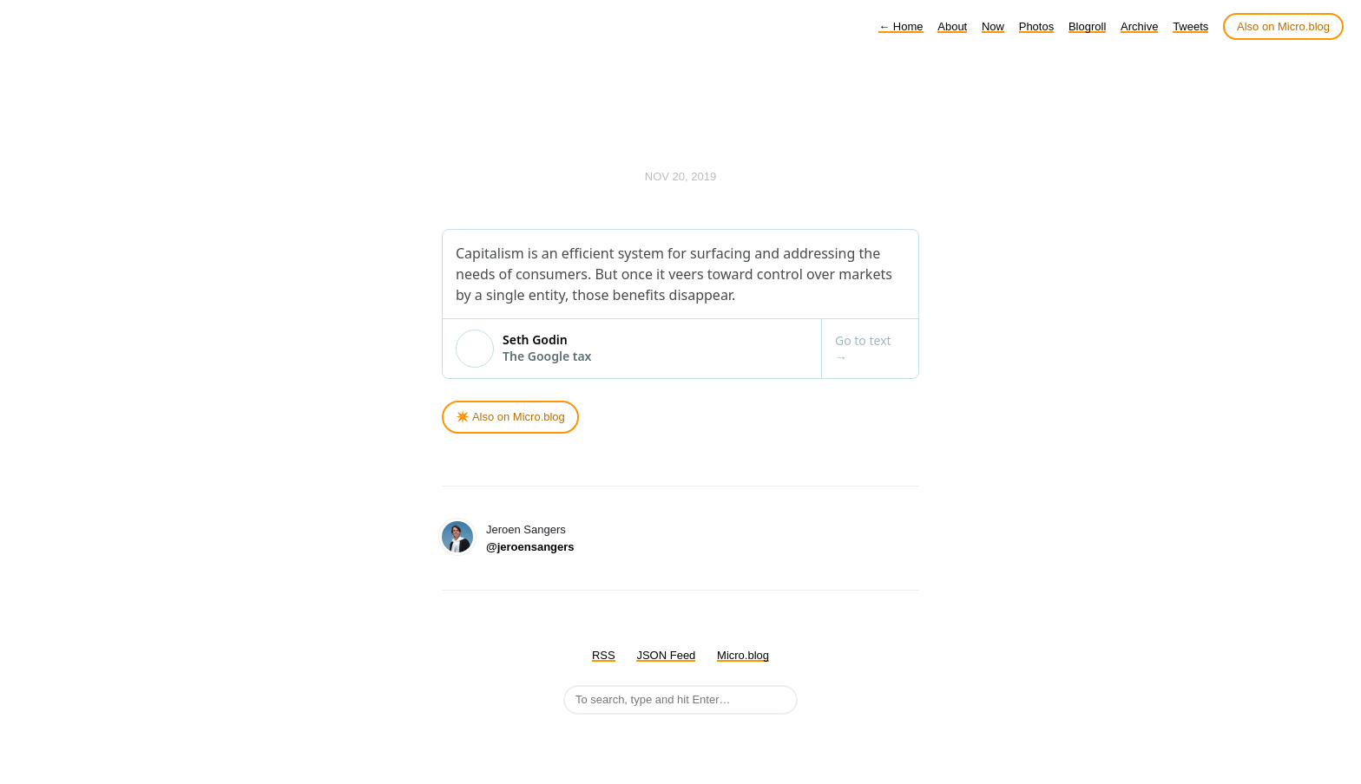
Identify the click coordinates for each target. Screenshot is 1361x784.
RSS (603, 655)
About (952, 26)
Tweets (1190, 26)
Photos (1036, 26)
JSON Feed (665, 655)
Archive (1139, 26)
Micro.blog (743, 655)
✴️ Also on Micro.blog (510, 416)
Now (993, 26)
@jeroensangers (530, 546)
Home (900, 26)
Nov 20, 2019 (680, 176)
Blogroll (1087, 26)
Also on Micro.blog (1283, 26)
